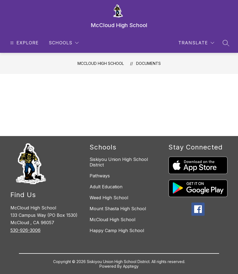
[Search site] (226, 43)
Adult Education (106, 186)
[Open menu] (24, 42)
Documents (148, 63)
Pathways (100, 175)
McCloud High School (101, 63)
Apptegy (131, 266)
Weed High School (109, 197)
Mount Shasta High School (118, 208)
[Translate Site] (196, 42)
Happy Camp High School (117, 230)
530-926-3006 (25, 230)
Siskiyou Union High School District (119, 162)
